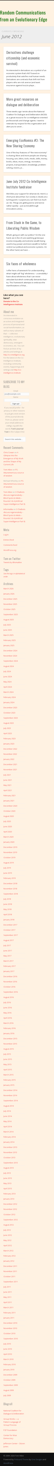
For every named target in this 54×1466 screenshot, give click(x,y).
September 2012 (10, 1219)
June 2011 (7, 1292)
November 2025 (10, 604)
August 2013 (8, 1168)
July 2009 (7, 1395)
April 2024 (7, 687)
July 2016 (7, 1002)
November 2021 (10, 769)
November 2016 (10, 981)
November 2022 (10, 754)
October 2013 (9, 1157)
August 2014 (8, 1106)
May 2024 (7, 681)
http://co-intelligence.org (13, 354)
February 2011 (9, 1312)
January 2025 (8, 645)
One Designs (36, 1459)
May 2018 (7, 909)
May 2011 (7, 1297)
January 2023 (8, 743)
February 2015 (9, 1080)
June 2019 (7, 873)
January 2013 (8, 1199)
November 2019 (10, 852)
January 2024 (8, 702)
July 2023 (7, 728)
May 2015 (7, 1064)
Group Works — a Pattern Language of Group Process (12, 1422)
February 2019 (9, 878)
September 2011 (10, 1281)
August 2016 (8, 997)
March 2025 (8, 635)
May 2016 (7, 1012)
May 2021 (7, 785)
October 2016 (9, 986)
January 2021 (8, 800)
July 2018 (7, 899)
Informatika (8, 509)
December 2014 (10, 1090)
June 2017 (7, 950)
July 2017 (7, 945)
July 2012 (7, 1230)
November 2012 (10, 1209)
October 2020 (9, 811)
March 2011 (8, 1307)
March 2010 (8, 1359)
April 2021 (7, 790)
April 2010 (7, 1354)
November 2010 (10, 1328)
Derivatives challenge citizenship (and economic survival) (23, 58)
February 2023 (9, 738)
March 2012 (8, 1250)
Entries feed (8, 540)
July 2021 (7, 775)
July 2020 (7, 821)
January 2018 (8, 919)
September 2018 (10, 893)
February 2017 (9, 966)
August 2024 (8, 666)
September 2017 (10, 935)
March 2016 (8, 1023)
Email (16, 391)
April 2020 (7, 831)
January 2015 (8, 1085)
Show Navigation (44, 25)
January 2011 (8, 1317)
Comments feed (10, 545)
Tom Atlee (7, 469)
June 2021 (7, 780)
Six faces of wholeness (21, 263)
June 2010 (7, 1349)
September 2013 (10, 1162)
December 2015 (10, 1038)
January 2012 (8, 1261)
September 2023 (10, 718)
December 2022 (10, 749)
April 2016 (7, 1018)
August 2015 (8, 1049)
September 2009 (10, 1385)
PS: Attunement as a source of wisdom (13, 472)
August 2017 (8, 940)
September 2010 (10, 1338)
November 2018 (10, 888)
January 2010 (8, 1369)
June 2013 (7, 1178)
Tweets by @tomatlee (12, 562)
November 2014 (10, 1095)
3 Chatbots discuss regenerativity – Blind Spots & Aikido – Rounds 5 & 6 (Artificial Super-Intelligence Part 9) (14, 498)
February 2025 (9, 640)
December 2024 (10, 650)
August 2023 (8, 723)
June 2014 (7, 1116)
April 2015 (7, 1069)
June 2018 (7, 904)
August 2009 (8, 1390)
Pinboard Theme (21, 1459)
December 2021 (10, 764)
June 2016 (7, 1007)
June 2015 (7, 1059)
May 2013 (7, 1183)
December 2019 (10, 847)
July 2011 (7, 1286)
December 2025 (10, 599)
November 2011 (10, 1271)
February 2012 (9, 1256)
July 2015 (7, 1054)
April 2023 (7, 733)
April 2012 (7, 1245)
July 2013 (7, 1173)
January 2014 (8, 1142)
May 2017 (7, 955)
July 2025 (7, 624)
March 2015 (8, 1074)
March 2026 (8, 588)
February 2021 (9, 795)
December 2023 (10, 707)
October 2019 (9, 857)
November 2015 (10, 1043)
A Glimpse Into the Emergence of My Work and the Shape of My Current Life (13, 458)
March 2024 (8, 692)
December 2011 (10, 1266)
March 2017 (8, 961)
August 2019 (8, 862)
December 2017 (10, 924)
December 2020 (10, 806)
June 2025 (7, 630)
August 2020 (8, 816)
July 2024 (7, 671)
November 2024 (10, 655)
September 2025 (10, 614)
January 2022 (8, 759)
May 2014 (7, 1121)
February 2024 (9, 697)
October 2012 (9, 1214)
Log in (5, 534)
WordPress (8, 1463)
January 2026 (8, 593)
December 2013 (10, 1147)
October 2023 (9, 712)
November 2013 (10, 1152)
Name (15, 397)
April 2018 (7, 914)
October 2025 (9, 609)
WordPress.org (9, 550)
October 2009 (9, 1380)
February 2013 (9, 1193)
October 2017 (9, 930)
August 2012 (8, 1225)
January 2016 (8, 1033)
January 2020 (8, 842)
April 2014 (7, 1126)
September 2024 (10, 661)
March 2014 (8, 1131)
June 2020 (7, 826)
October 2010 (9, 1333)
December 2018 (10, 883)
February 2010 (9, 1364)
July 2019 (7, 868)
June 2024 (7, 676)
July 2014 (7, 1111)
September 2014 (10, 1100)
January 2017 (8, 971)
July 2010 (7, 1343)
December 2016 (10, 976)
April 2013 (7, 1188)
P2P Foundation (10, 1430)
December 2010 (10, 1323)
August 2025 (8, 619)
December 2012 (10, 1204)
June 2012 (7, 1235)
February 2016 (9, 1028)
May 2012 (7, 1240)
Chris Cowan (8, 452)
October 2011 (9, 1276)
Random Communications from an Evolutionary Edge (23, 16)
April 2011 (7, 1302)
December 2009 (10, 1374)
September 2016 (10, 992)
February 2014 (9, 1137)
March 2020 (8, 837)
